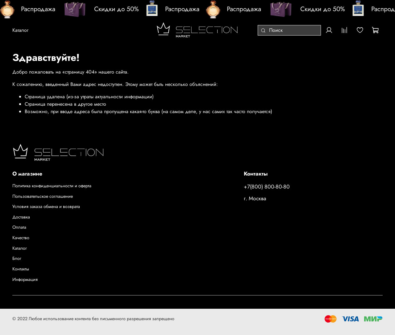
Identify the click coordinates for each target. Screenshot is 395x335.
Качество (20, 238)
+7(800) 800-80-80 (267, 187)
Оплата (19, 227)
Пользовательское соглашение (42, 196)
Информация (25, 279)
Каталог (19, 248)
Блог (16, 258)
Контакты (20, 269)
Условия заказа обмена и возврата (46, 206)
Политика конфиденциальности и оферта (51, 186)
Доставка (21, 217)
